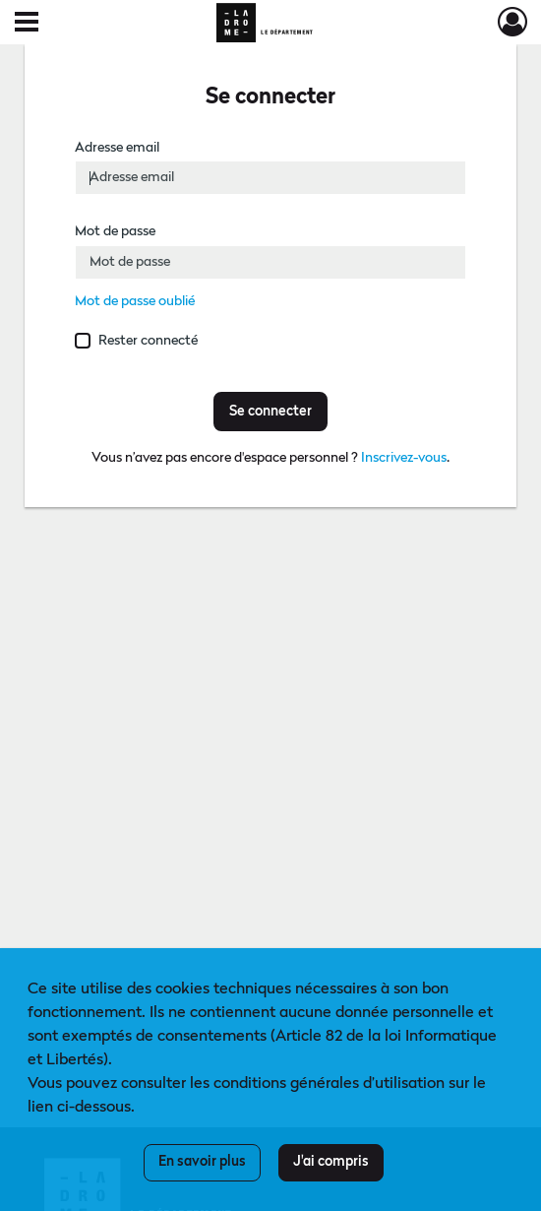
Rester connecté (148, 341)
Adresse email (117, 148)
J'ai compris (331, 1162)
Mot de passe (115, 231)
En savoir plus (202, 1162)
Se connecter (270, 411)
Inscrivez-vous (404, 458)
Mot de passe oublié (135, 301)
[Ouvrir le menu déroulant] (26, 23)
